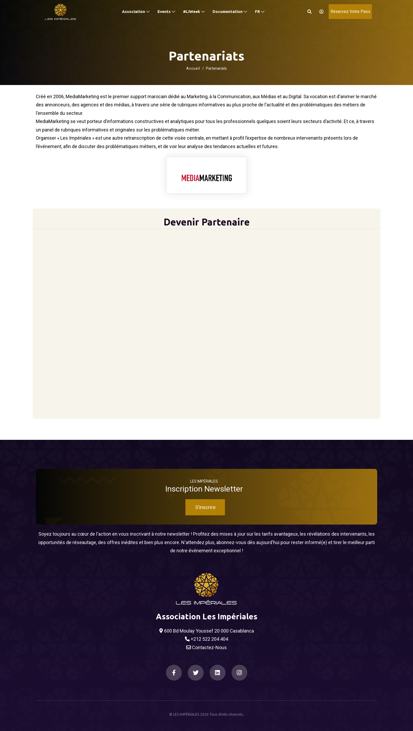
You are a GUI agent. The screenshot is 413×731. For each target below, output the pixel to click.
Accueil (193, 68)
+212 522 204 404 (206, 639)
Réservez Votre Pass (350, 11)
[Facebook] (174, 673)
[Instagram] (239, 673)
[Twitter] (196, 673)
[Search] (309, 12)
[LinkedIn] (217, 673)
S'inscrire (205, 507)
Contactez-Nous (206, 647)
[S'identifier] (319, 11)
